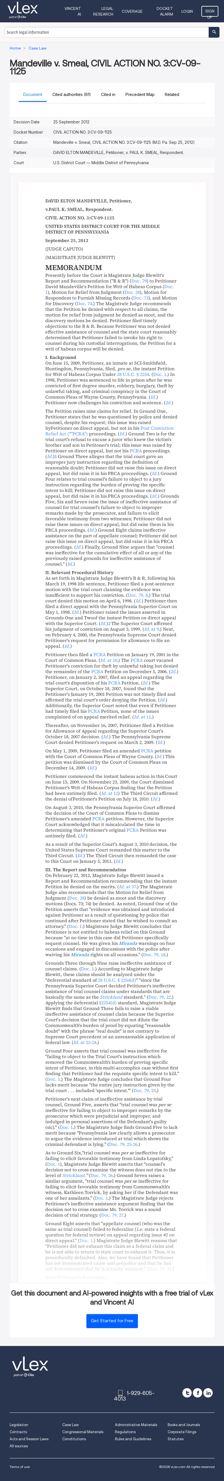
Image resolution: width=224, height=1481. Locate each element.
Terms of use (20, 1467)
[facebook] (197, 1392)
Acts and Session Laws (29, 1439)
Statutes (176, 1439)
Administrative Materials (136, 1425)
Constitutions (74, 1439)
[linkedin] (208, 1392)
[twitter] (187, 1392)
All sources (19, 1446)
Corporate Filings (182, 1432)
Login (187, 11)
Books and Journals (184, 1425)
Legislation (19, 1425)
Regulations (125, 1432)
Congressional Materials (82, 1432)
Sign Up (209, 13)
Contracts (18, 1432)
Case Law (70, 1425)
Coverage (132, 11)
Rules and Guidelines (133, 1439)
